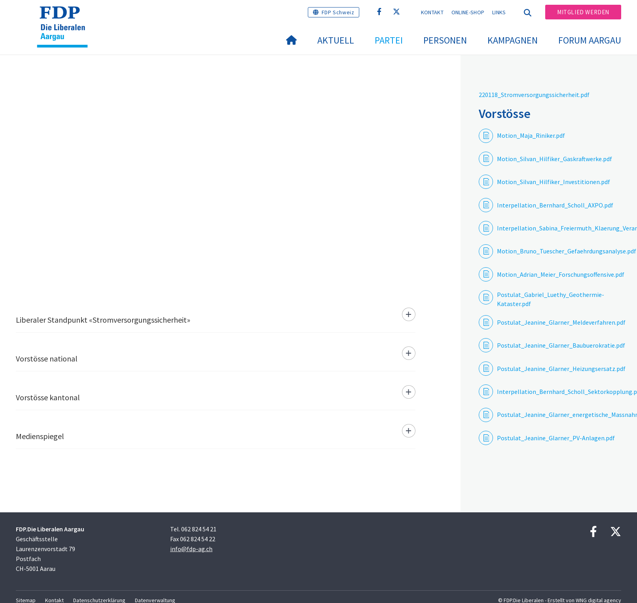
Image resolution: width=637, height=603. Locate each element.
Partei (389, 40)
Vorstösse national (47, 358)
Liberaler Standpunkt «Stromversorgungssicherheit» (103, 320)
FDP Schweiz (338, 12)
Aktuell (335, 40)
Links (499, 12)
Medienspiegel (40, 436)
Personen (445, 40)
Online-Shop (467, 12)
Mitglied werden (583, 12)
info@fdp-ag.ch (191, 549)
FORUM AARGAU (589, 40)
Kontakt (432, 12)
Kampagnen (512, 40)
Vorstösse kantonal (48, 397)
